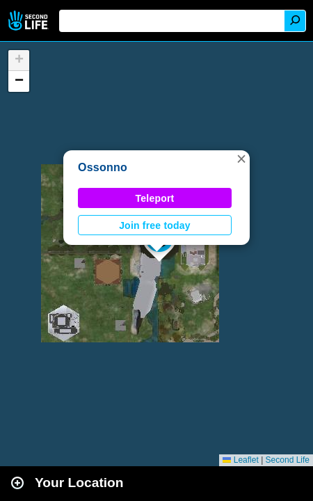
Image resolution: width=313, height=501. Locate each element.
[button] (241, 158)
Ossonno (102, 167)
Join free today (155, 225)
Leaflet (240, 460)
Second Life (29, 20)
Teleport (155, 198)
